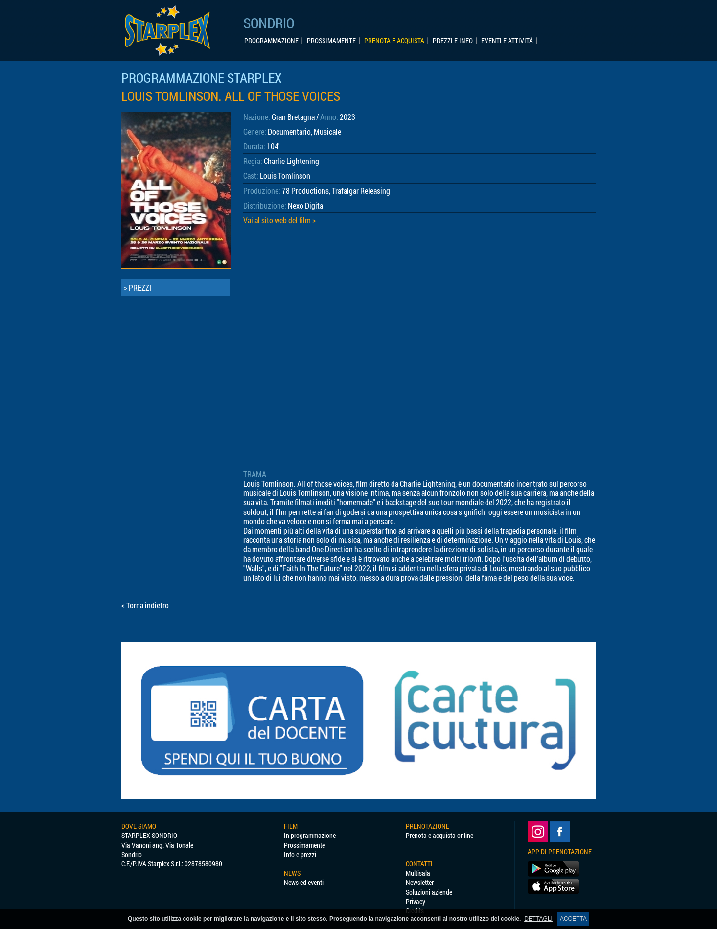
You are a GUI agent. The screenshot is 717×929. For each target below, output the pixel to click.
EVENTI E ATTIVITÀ (507, 40)
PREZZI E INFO (453, 40)
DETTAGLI (538, 918)
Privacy (415, 901)
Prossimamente (304, 845)
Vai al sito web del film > (279, 220)
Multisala (418, 873)
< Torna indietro (145, 605)
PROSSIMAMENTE (331, 40)
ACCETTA (573, 918)
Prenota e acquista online (439, 835)
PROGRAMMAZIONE (271, 40)
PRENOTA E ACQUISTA (394, 40)
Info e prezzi (300, 854)
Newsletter (420, 882)
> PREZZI (137, 287)
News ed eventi (304, 882)
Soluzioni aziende (429, 892)
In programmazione (310, 835)
